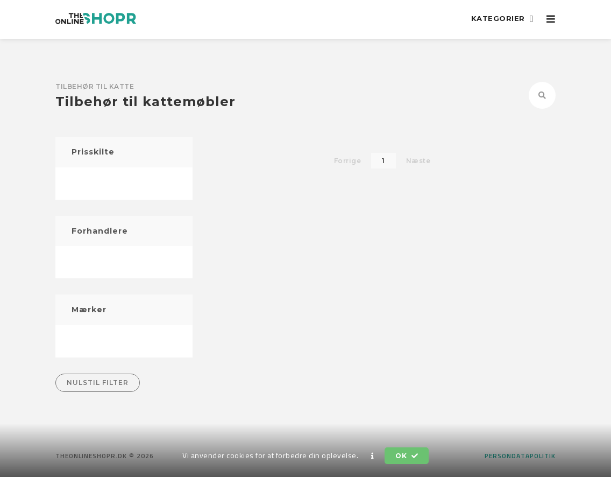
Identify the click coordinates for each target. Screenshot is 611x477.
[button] (372, 456)
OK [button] (406, 456)
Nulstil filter (98, 382)
